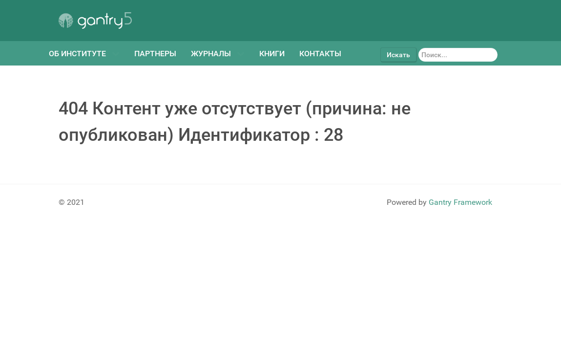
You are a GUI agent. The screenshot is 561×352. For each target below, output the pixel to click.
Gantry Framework (460, 202)
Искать (398, 55)
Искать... (416, 47)
